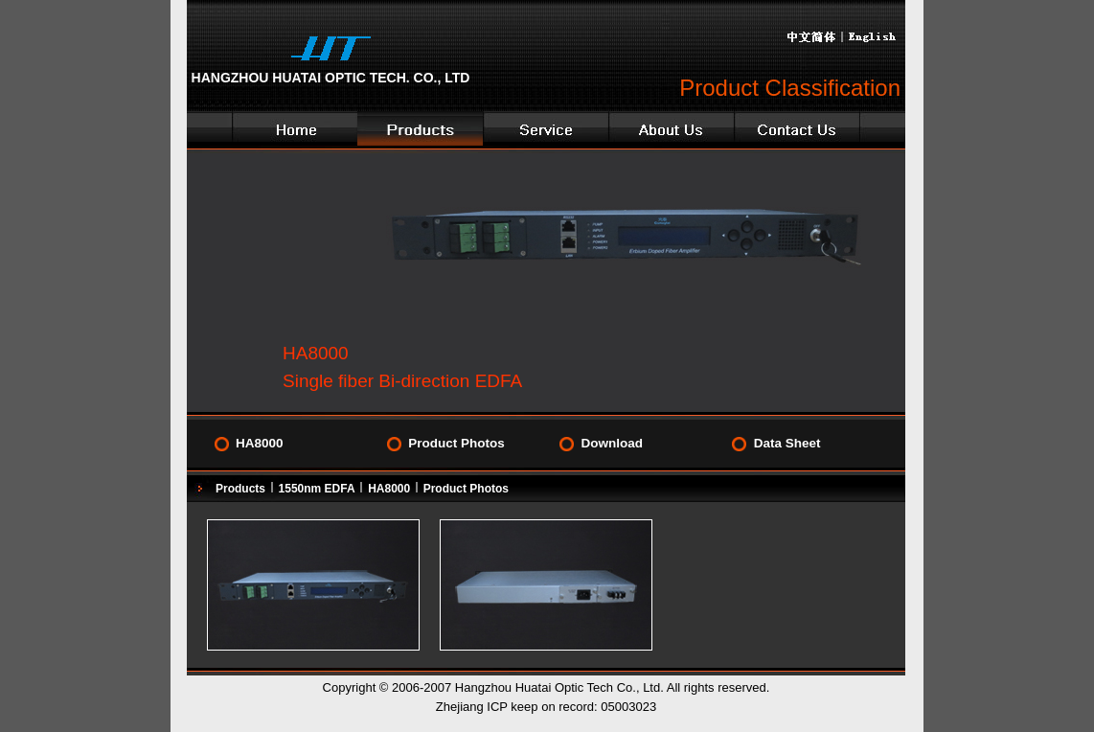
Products (240, 488)
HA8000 (260, 443)
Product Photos (456, 443)
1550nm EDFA (317, 488)
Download (612, 443)
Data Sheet (787, 443)
